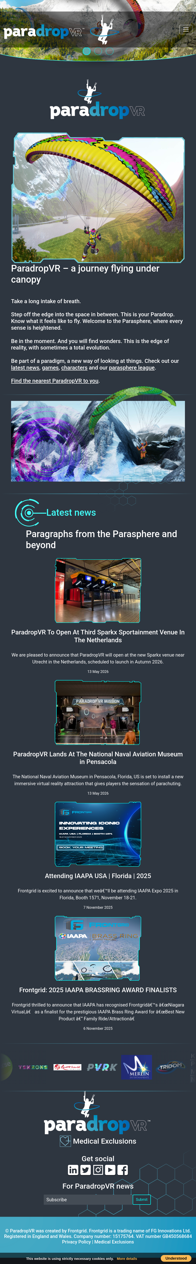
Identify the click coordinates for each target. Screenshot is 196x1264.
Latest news (53, 512)
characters (74, 367)
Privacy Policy (76, 1242)
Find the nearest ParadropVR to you (54, 381)
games (50, 367)
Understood (176, 1258)
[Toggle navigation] (185, 29)
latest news (25, 367)
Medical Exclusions (104, 1141)
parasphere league (132, 367)
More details (127, 1259)
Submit (141, 1199)
